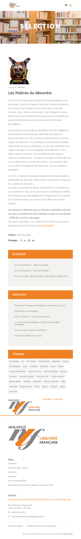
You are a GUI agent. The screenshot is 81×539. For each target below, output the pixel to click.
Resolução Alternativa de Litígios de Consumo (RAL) (30, 485)
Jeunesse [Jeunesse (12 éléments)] (63, 371)
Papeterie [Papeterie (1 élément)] (27, 381)
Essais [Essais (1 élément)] (25, 366)
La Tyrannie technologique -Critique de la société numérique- (36, 323)
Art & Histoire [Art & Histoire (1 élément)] (31, 361)
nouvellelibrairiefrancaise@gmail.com (26, 516)
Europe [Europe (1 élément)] (52, 366)
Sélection (21, 87)
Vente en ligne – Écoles (18, 468)
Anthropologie (24, 235)
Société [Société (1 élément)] (62, 386)
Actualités (12, 472)
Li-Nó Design (67, 534)
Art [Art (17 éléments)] (23, 361)
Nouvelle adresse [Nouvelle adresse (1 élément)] (15, 381)
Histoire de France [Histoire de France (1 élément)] (34, 371)
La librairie (12, 463)
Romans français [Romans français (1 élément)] (26, 386)
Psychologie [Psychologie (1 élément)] (13, 386)
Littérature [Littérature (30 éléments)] (13, 376)
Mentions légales (15, 526)
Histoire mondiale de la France (28, 336)
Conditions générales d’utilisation (41, 526)
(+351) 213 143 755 (16, 512)
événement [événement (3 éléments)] (13, 391)
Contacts (12, 476)
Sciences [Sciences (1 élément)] (45, 386)
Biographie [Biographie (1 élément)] (56, 361)
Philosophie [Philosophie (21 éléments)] (37, 381)
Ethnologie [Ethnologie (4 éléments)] (44, 366)
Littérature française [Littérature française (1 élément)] (26, 376)
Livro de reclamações (17, 480)
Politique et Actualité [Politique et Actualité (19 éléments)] (51, 381)
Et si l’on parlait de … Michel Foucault (31, 265)
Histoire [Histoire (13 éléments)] (60, 366)
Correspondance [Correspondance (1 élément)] (14, 366)
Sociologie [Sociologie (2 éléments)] (54, 386)
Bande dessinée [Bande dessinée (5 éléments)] (44, 361)
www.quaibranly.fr (45, 226)
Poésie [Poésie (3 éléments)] (63, 381)
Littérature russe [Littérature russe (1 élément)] (42, 376)
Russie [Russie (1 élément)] (37, 386)
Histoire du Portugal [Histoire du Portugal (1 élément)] (51, 371)
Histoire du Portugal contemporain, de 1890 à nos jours (39, 305)
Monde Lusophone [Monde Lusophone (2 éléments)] (57, 376)
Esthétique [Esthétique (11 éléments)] (33, 366)
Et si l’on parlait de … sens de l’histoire (31, 271)
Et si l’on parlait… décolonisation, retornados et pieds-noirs (41, 276)
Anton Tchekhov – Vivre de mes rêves (31, 317)
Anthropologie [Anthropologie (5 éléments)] (14, 361)
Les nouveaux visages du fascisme (30, 330)
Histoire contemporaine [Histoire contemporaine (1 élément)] (17, 371)
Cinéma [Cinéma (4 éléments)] (65, 361)
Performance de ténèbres (26, 311)
